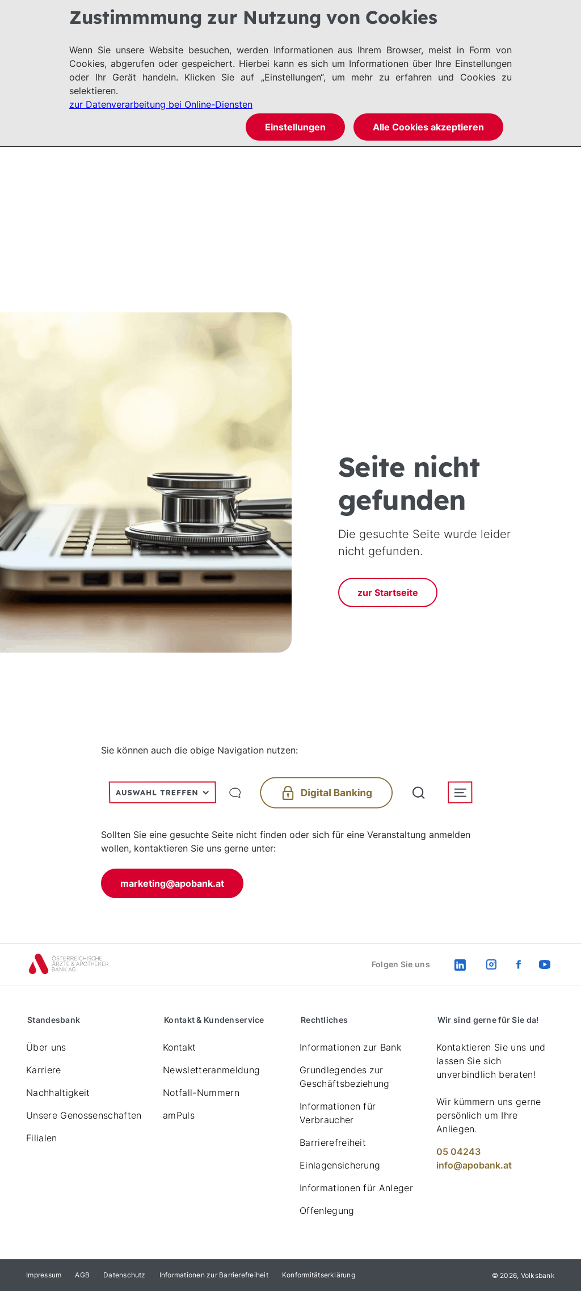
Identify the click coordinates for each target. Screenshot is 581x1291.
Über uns (46, 1047)
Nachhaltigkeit (58, 1092)
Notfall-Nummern (201, 1092)
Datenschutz (124, 1275)
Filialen (41, 1138)
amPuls (179, 1115)
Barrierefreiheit (333, 1142)
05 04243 (458, 1151)
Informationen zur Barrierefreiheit (213, 1275)
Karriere (43, 1070)
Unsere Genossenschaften (83, 1115)
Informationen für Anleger (356, 1187)
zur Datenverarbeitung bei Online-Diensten (160, 104)
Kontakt (179, 1047)
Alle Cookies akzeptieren (428, 127)
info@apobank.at (474, 1165)
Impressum (43, 1275)
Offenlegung (327, 1210)
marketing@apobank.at (172, 883)
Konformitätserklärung (318, 1275)
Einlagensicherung (340, 1165)
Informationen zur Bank (350, 1047)
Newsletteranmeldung (211, 1070)
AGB (82, 1275)
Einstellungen (295, 127)
